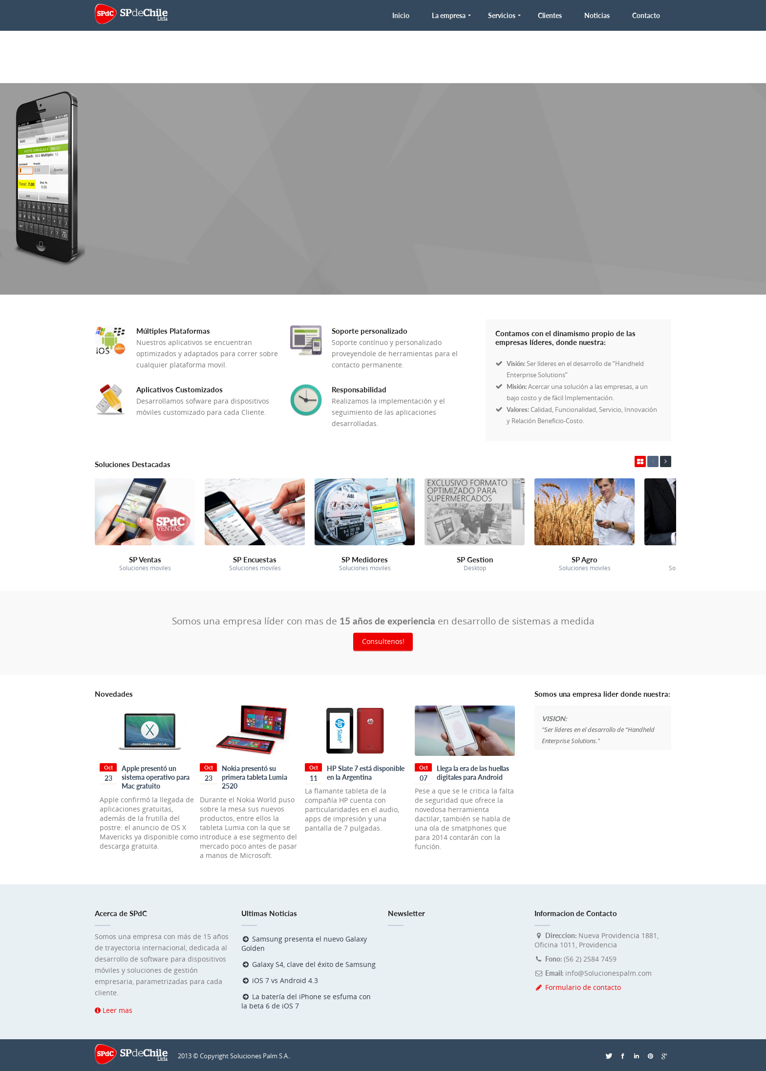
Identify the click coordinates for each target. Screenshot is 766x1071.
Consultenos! (383, 641)
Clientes (550, 15)
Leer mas (113, 1010)
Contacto (646, 15)
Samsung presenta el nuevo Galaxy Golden (304, 943)
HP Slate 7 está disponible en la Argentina (365, 772)
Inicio (400, 15)
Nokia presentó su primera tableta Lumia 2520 (254, 777)
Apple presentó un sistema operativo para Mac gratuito (156, 777)
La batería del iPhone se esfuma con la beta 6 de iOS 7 (306, 1001)
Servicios (501, 15)
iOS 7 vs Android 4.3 (279, 980)
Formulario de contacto (577, 987)
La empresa (449, 15)
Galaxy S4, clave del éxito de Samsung (308, 964)
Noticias (597, 15)
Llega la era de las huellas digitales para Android (473, 772)
